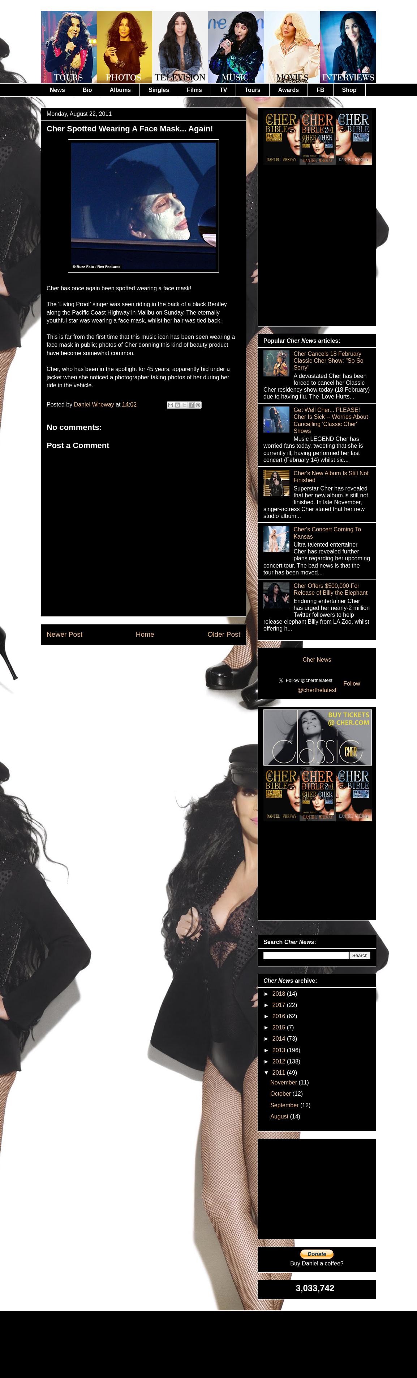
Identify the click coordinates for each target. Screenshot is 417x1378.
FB (320, 90)
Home (145, 634)
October (281, 1094)
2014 (279, 1039)
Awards (288, 90)
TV (223, 90)
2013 (279, 1050)
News (57, 90)
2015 (279, 1027)
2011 (279, 1073)
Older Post (223, 634)
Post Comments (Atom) (161, 656)
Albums (120, 90)
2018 (279, 994)
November (284, 1082)
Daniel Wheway (95, 404)
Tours (252, 90)
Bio (87, 90)
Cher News (316, 660)
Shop (349, 90)
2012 (279, 1061)
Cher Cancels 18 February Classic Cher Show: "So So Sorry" (328, 361)
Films (194, 90)
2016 (279, 1016)
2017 (279, 1005)
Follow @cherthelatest (328, 686)
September (285, 1105)
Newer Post (64, 634)
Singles (159, 90)
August (280, 1116)
